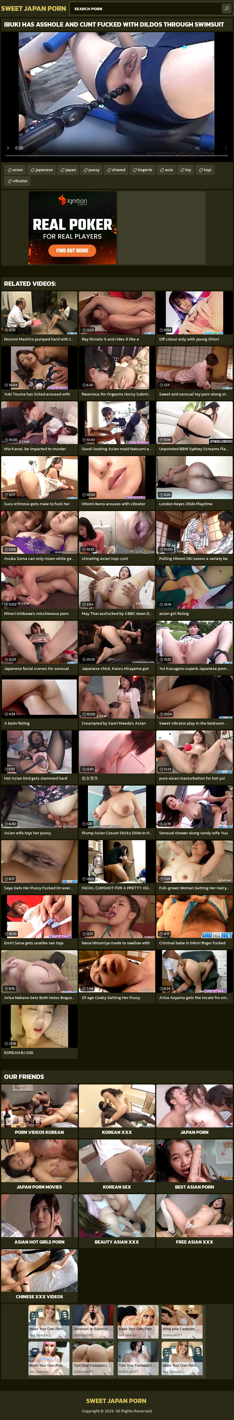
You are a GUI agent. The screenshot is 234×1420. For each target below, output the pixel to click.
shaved (118, 170)
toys (207, 170)
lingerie (145, 170)
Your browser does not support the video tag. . (117, 97)
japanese (44, 170)
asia (169, 170)
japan (70, 170)
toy (188, 170)
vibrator (20, 181)
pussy (94, 170)
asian (18, 170)
